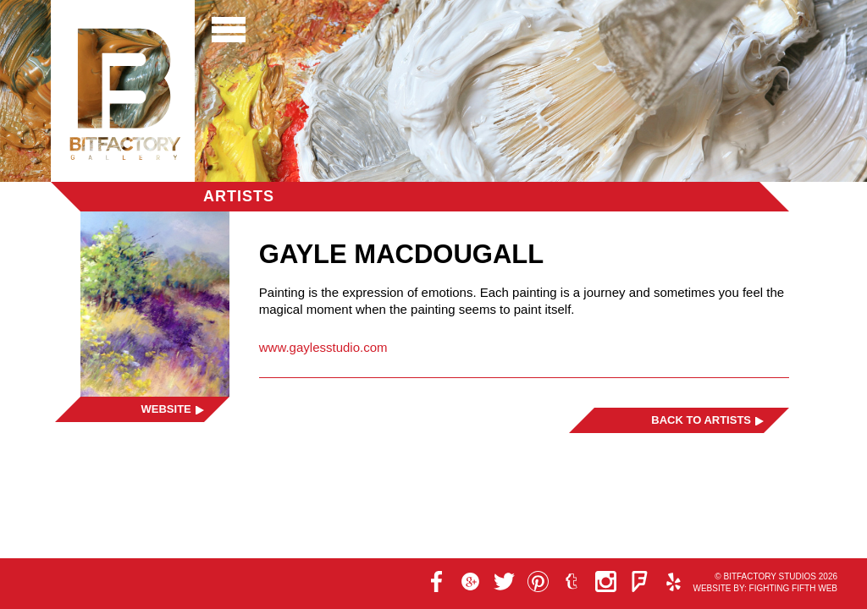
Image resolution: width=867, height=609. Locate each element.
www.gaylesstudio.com (323, 347)
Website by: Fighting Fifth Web (765, 588)
